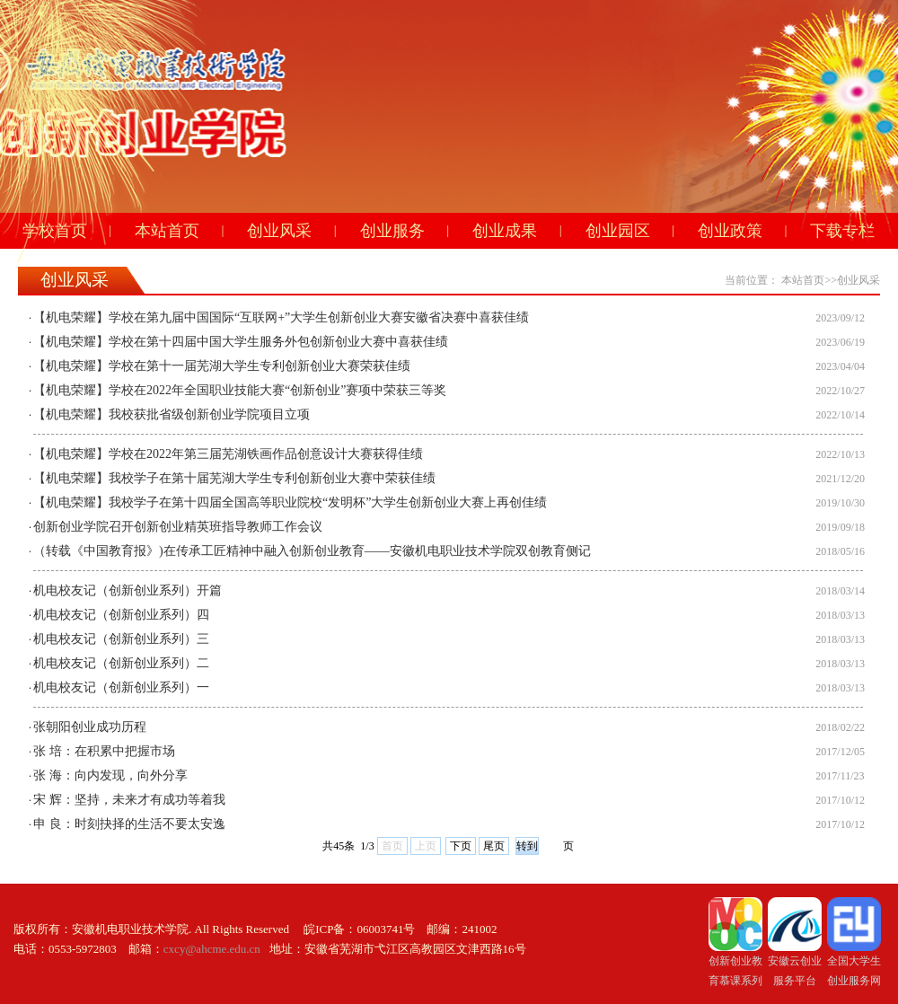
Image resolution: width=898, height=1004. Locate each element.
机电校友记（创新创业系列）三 (121, 639)
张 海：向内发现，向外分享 (110, 775)
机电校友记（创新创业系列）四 (121, 614)
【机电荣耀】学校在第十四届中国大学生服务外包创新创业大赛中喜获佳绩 (240, 341)
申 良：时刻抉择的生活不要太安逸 (129, 824)
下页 (460, 846)
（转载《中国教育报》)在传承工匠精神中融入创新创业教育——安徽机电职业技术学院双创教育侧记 (312, 551)
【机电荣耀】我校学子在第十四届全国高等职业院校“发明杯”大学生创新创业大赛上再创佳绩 (290, 502)
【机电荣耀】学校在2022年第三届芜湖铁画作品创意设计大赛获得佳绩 (228, 454)
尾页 (494, 846)
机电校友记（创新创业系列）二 (121, 663)
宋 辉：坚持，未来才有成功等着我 (129, 799)
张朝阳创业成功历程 (89, 727)
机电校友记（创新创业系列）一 (121, 687)
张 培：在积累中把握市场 (104, 751)
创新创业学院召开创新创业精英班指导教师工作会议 (177, 526)
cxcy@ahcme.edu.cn (211, 949)
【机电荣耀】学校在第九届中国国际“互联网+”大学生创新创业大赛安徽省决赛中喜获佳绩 (281, 317)
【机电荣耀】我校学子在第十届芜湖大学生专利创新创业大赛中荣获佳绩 (234, 478)
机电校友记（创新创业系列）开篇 (127, 590)
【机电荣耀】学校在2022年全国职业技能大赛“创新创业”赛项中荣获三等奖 (239, 390)
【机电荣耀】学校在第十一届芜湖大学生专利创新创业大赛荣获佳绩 (221, 366)
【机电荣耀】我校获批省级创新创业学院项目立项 (171, 414)
